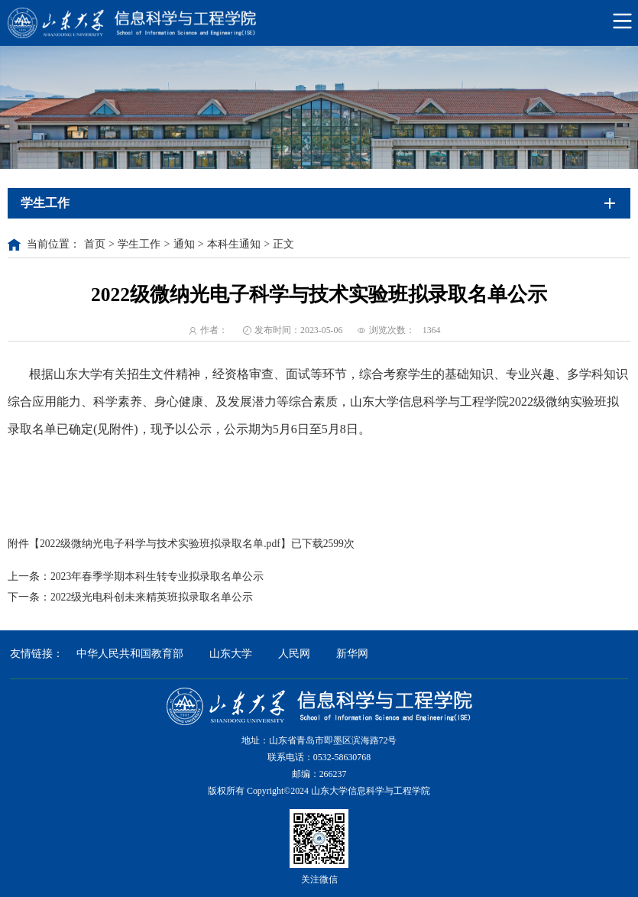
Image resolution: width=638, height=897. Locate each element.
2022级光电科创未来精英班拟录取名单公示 (151, 597)
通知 (184, 244)
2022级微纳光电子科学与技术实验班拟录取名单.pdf (160, 543)
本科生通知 (234, 244)
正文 (283, 244)
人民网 (294, 653)
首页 (94, 244)
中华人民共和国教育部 (129, 653)
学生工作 (139, 244)
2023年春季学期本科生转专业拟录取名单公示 (157, 576)
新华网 (352, 653)
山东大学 (230, 653)
